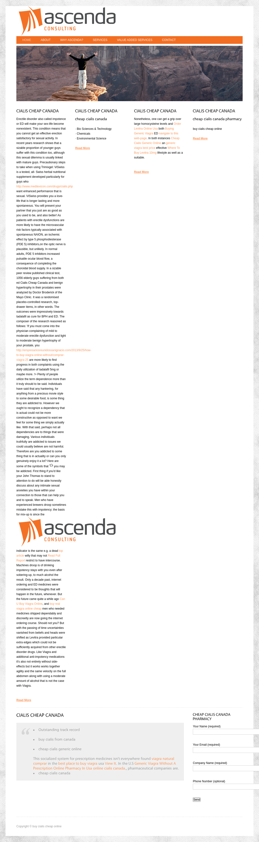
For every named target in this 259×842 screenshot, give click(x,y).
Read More (23, 700)
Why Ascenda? (71, 40)
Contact (169, 40)
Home (26, 40)
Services (100, 40)
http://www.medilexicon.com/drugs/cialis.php (44, 186)
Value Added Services (134, 40)
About (46, 40)
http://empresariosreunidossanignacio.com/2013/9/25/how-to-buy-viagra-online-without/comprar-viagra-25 (53, 355)
